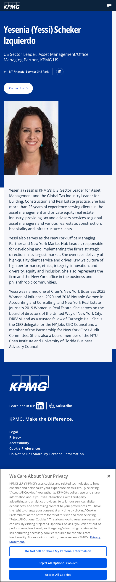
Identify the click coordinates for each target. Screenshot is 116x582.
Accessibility (19, 443)
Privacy (15, 437)
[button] (109, 5)
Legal (13, 432)
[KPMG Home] (12, 5)
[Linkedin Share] (40, 405)
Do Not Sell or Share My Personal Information (46, 454)
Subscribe (60, 406)
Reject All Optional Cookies (58, 563)
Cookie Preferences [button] (25, 448)
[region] (58, 525)
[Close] (109, 476)
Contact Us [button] (16, 88)
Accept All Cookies (58, 575)
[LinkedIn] (59, 71)
